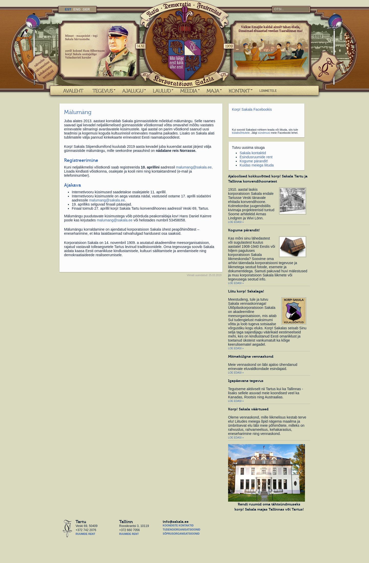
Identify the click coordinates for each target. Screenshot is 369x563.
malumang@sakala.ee (194, 167)
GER (86, 9)
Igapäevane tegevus (245, 381)
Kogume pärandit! (254, 161)
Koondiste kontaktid (178, 525)
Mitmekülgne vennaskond (250, 356)
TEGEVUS (103, 91)
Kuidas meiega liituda (257, 165)
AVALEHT (73, 91)
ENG (76, 9)
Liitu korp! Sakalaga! (246, 291)
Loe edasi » (236, 222)
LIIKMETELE (268, 91)
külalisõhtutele (241, 132)
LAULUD (162, 91)
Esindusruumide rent (256, 157)
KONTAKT (239, 91)
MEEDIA (188, 91)
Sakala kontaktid (253, 153)
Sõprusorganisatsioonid (181, 533)
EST (68, 9)
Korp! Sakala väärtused (248, 409)
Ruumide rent (85, 534)
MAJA (213, 91)
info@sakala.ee (176, 522)
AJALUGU (132, 91)
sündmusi (264, 132)
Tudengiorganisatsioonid (181, 529)
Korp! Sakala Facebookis (252, 109)
